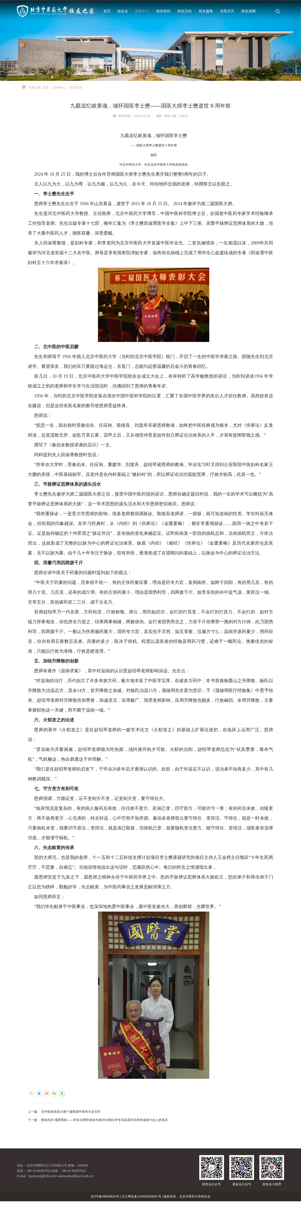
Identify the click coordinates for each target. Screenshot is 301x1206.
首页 (106, 11)
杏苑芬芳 (227, 11)
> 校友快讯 (75, 91)
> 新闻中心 (58, 91)
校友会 (122, 11)
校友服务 (206, 11)
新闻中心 (142, 11)
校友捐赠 (248, 11)
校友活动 (184, 11)
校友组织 (163, 11)
